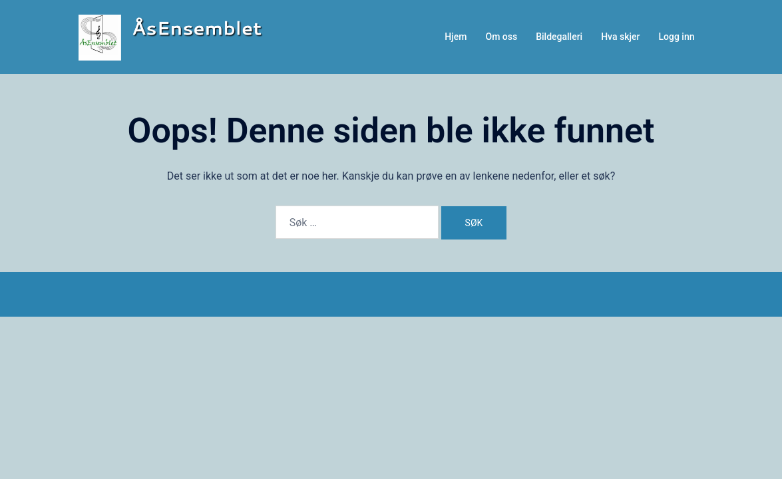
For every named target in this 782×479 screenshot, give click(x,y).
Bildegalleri (559, 36)
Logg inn (676, 36)
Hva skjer (620, 36)
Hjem (456, 36)
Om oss (502, 36)
